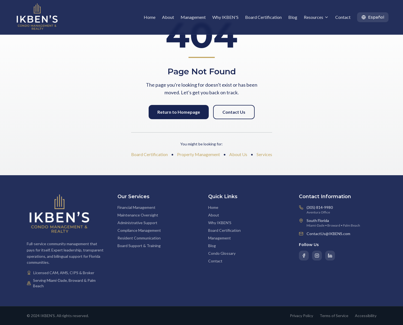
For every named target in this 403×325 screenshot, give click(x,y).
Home (149, 17)
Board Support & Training (139, 245)
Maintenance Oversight (137, 215)
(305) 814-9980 (320, 207)
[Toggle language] (373, 17)
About (168, 17)
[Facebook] (304, 255)
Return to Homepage (178, 112)
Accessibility (365, 315)
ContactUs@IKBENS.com (328, 233)
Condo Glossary (222, 253)
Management (193, 17)
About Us (238, 154)
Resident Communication (139, 238)
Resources (316, 17)
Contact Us (233, 112)
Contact (343, 17)
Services (264, 154)
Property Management (198, 154)
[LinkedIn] (330, 255)
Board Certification (263, 17)
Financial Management (136, 207)
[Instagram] (317, 255)
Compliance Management (139, 230)
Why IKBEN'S (225, 17)
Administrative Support (137, 222)
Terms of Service (334, 315)
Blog (292, 17)
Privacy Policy (301, 315)
